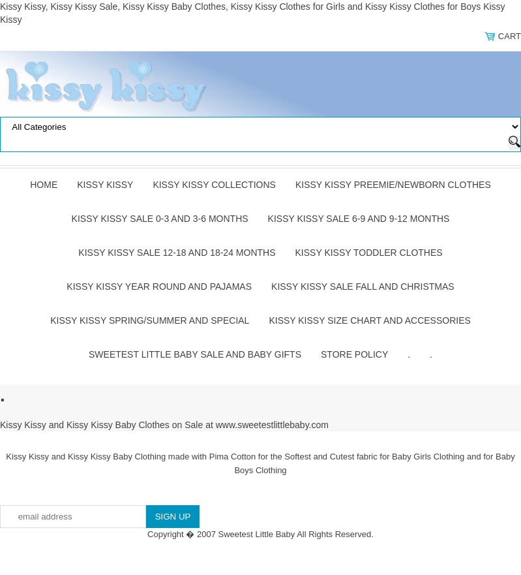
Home (43, 184)
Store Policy (354, 354)
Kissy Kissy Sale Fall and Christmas (362, 286)
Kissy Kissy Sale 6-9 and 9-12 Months (359, 218)
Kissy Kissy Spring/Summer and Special (149, 320)
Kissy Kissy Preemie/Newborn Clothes (393, 184)
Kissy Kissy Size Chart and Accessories (369, 320)
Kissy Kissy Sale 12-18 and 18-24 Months (176, 252)
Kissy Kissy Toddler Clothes (369, 252)
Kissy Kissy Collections (214, 184)
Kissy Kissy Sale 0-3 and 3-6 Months (160, 218)
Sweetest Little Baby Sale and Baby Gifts (195, 354)
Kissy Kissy (105, 184)
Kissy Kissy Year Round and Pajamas (159, 286)
